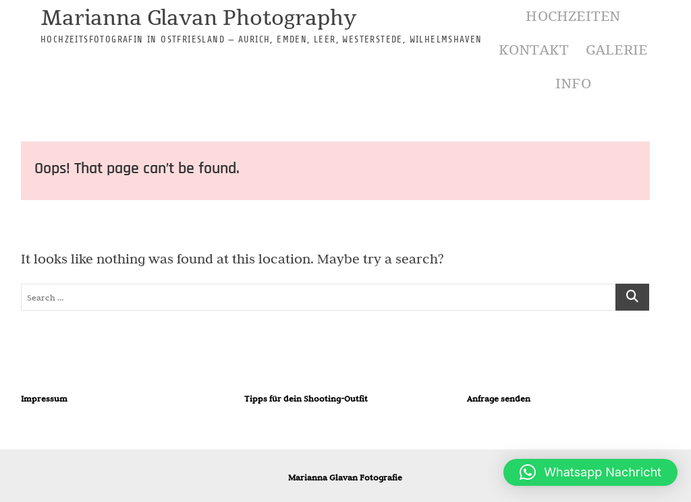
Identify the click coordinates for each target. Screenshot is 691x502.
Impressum (44, 398)
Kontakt (533, 50)
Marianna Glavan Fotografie (345, 477)
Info (573, 84)
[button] (590, 472)
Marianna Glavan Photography (198, 19)
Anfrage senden (498, 398)
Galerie (616, 50)
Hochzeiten (573, 16)
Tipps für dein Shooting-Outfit (306, 398)
